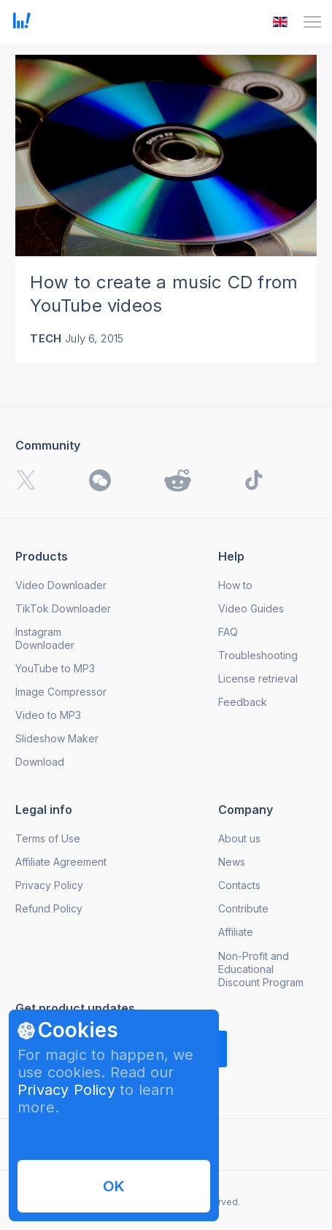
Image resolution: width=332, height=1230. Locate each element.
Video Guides (251, 608)
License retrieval (258, 678)
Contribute (243, 908)
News (231, 862)
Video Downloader (61, 585)
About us (239, 838)
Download (39, 762)
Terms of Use (47, 838)
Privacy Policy (66, 1090)
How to (235, 585)
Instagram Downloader (44, 638)
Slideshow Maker (57, 738)
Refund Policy (48, 908)
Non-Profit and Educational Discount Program (261, 969)
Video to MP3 (48, 715)
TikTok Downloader (63, 608)
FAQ (228, 632)
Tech (45, 338)
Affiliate (235, 932)
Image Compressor (61, 691)
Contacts (239, 885)
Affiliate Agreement (61, 862)
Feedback (242, 702)
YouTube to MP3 (55, 668)
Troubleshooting (258, 655)
